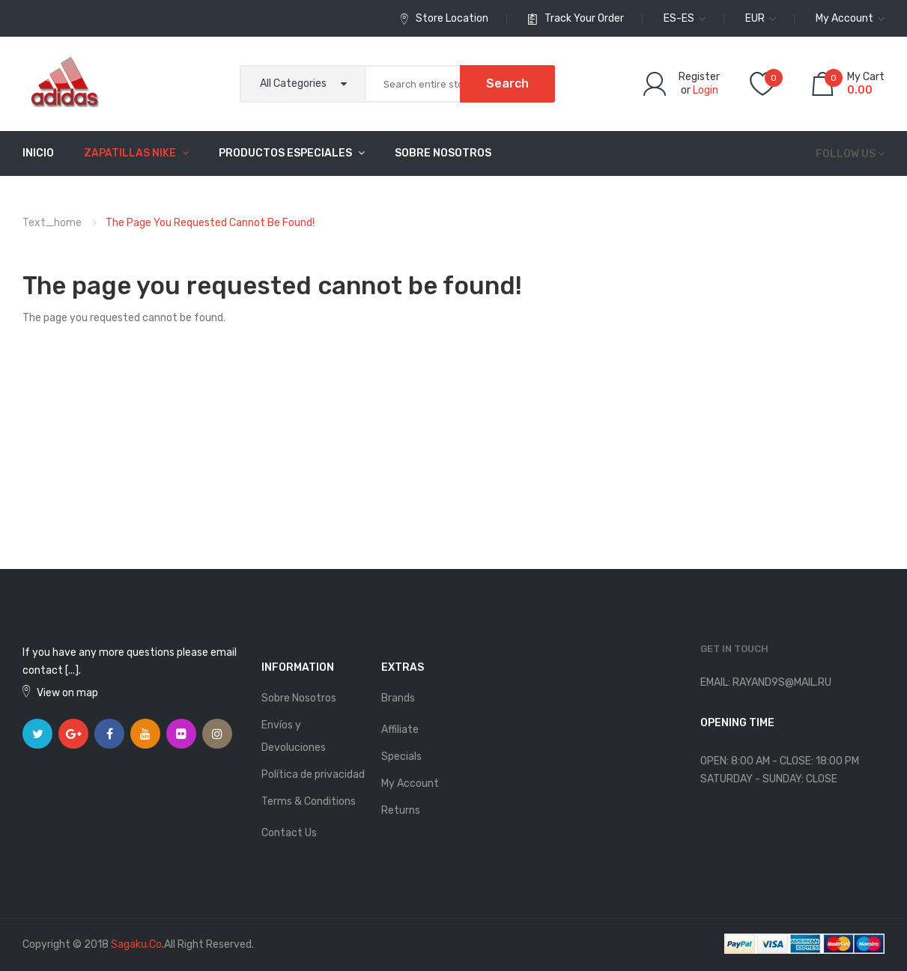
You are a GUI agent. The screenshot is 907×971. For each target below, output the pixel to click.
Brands (398, 698)
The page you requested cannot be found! (210, 222)
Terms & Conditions (308, 801)
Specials (401, 756)
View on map (67, 693)
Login (705, 90)
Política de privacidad (313, 774)
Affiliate (400, 729)
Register (699, 76)
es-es (685, 18)
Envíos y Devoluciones (293, 736)
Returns (400, 810)
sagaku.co (136, 944)
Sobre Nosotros (298, 698)
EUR (760, 18)
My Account (410, 783)
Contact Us (289, 833)
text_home (52, 222)
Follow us (846, 153)
